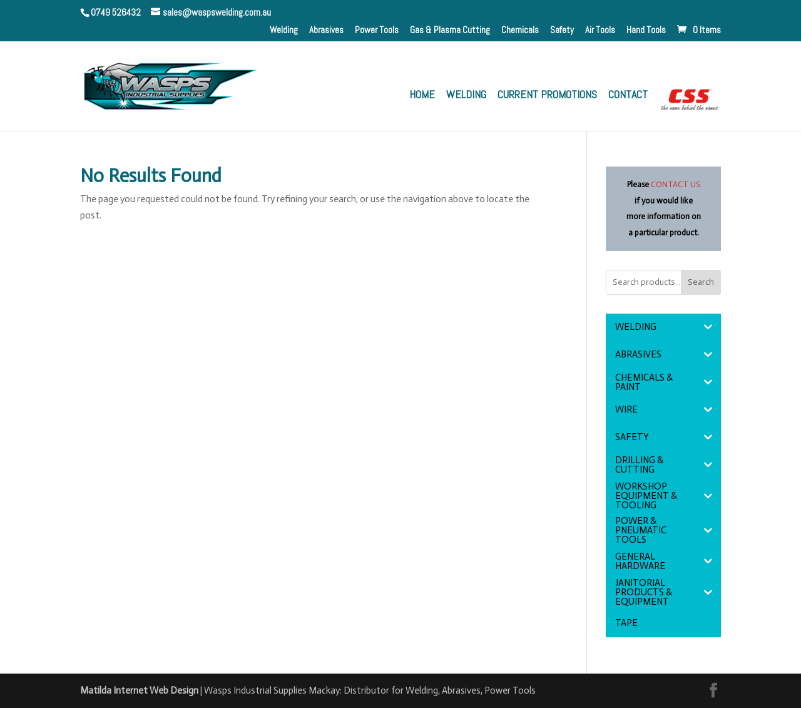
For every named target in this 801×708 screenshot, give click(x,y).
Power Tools (377, 30)
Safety (562, 30)
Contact (628, 95)
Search (701, 282)
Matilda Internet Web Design (139, 690)
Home (422, 95)
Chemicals (520, 30)
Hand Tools (646, 30)
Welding (284, 30)
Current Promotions (547, 95)
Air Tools (600, 30)
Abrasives (326, 30)
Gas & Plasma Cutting (450, 30)
